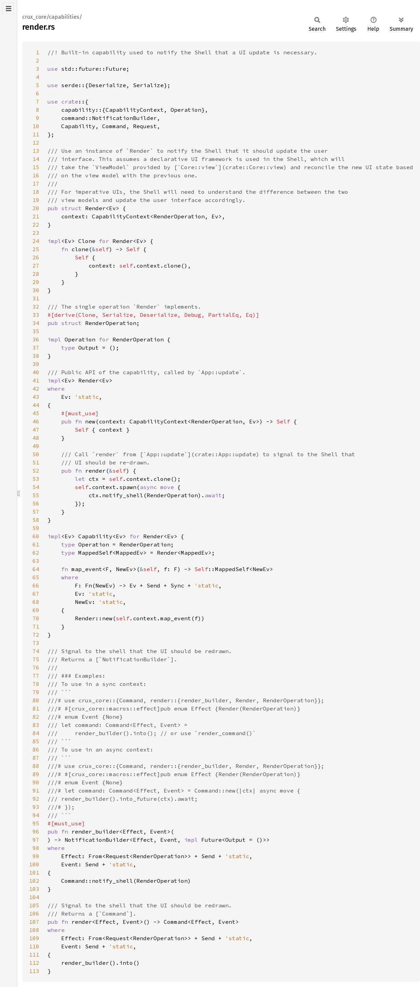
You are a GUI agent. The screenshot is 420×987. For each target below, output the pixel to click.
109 (34, 938)
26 (35, 257)
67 (35, 593)
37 (35, 347)
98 (35, 847)
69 (35, 610)
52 (35, 470)
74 (35, 651)
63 (35, 560)
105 (34, 905)
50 (35, 454)
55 (35, 495)
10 (35, 126)
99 (35, 856)
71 (35, 626)
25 (35, 249)
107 (34, 921)
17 (35, 183)
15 (35, 167)
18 (35, 191)
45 (35, 413)
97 (35, 839)
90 (35, 782)
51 (35, 462)
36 (35, 339)
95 (35, 823)
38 (35, 355)
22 (35, 224)
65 (35, 577)
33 (35, 314)
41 (35, 380)
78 (35, 683)
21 (35, 216)
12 (35, 142)
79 (35, 692)
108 (34, 930)
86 (35, 749)
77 (35, 675)
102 (34, 880)
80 (35, 700)
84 (35, 733)
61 (35, 544)
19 (35, 200)
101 (34, 872)
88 (35, 765)
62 (35, 552)
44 (35, 405)
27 (35, 265)
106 (34, 913)
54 (35, 487)
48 (35, 437)
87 (35, 757)
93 (35, 806)
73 (35, 642)
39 (35, 364)
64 (35, 569)
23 (35, 232)
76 (35, 667)
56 (35, 503)
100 (34, 864)
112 (34, 962)
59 (35, 528)
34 (35, 323)
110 (34, 946)
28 (35, 273)
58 (35, 519)
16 (35, 175)
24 (35, 241)
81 (35, 708)
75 (35, 659)
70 (35, 618)
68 (35, 601)
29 (35, 282)
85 (35, 741)
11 (35, 134)
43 (35, 396)
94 (35, 815)
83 (35, 724)
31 (35, 298)
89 (35, 774)
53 (35, 478)
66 (35, 585)
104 (34, 897)
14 (35, 159)
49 (35, 446)
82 (35, 716)
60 (35, 536)
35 (35, 331)
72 (35, 634)
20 (35, 208)
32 (35, 306)
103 (34, 888)
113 (34, 971)
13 (35, 150)
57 (35, 511)
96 (35, 831)
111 (34, 954)
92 (35, 798)
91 (35, 790)
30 (35, 290)
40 (35, 372)
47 (35, 429)
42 (35, 388)
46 (35, 421)
